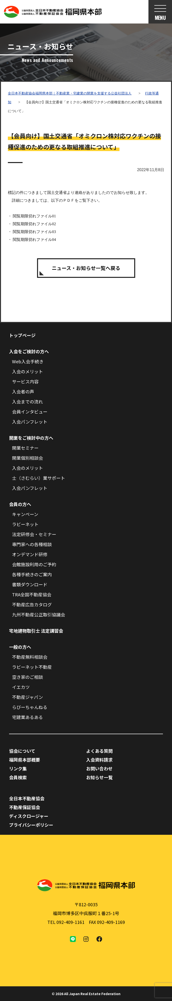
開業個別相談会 (27, 458)
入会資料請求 (99, 759)
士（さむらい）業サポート (38, 478)
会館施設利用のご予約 (34, 564)
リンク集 (18, 768)
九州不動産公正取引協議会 (38, 614)
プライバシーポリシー (31, 825)
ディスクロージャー (28, 816)
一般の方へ (20, 647)
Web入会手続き (27, 361)
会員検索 (18, 777)
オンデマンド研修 (29, 554)
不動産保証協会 (24, 807)
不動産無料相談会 (29, 657)
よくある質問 (99, 751)
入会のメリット (27, 371)
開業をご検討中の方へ (31, 438)
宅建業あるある (27, 717)
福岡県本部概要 (24, 759)
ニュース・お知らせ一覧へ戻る (86, 267)
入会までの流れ (27, 401)
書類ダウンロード (29, 584)
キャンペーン (25, 514)
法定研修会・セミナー (34, 534)
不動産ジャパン (27, 697)
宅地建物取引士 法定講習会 (36, 630)
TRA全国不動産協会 (31, 594)
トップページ (22, 335)
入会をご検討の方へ (29, 351)
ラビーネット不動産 (32, 667)
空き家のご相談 (27, 677)
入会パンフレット (29, 421)
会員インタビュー (29, 411)
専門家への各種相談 (32, 544)
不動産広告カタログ (32, 604)
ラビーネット (25, 524)
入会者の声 (23, 391)
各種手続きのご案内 (32, 574)
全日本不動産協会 (26, 798)
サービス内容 (25, 381)
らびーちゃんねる (29, 707)
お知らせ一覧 (99, 777)
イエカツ (21, 687)
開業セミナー (25, 448)
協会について (22, 751)
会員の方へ (20, 504)
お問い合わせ (99, 768)
